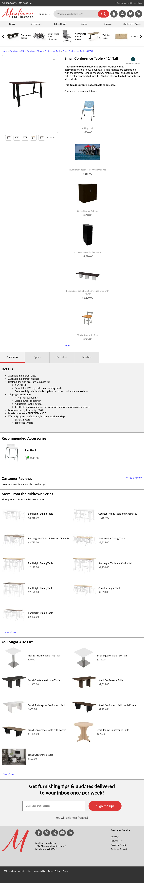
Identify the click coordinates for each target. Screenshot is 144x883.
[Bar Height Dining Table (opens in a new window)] (14, 521)
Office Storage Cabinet (87, 211)
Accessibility (39, 871)
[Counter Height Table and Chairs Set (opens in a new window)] (84, 523)
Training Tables (106, 36)
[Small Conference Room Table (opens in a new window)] (14, 688)
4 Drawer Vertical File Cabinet (87, 252)
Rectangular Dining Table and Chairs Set (49, 538)
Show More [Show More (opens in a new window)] (9, 632)
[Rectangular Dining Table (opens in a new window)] (84, 545)
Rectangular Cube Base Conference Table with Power (87, 292)
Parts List (61, 357)
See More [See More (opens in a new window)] (8, 774)
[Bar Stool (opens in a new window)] (11, 464)
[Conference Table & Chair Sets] (39, 42)
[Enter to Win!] (122, 16)
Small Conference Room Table (44, 680)
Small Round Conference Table (113, 730)
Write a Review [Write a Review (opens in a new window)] (134, 477)
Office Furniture (27, 51)
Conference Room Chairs (80, 36)
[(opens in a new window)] (133, 59)
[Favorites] (130, 16)
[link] (138, 14)
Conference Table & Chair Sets (53, 36)
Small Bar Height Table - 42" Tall (43, 655)
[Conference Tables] (12, 42)
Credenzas (134, 36)
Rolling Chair (87, 128)
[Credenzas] (121, 42)
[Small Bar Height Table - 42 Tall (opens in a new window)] (13, 668)
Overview (12, 357)
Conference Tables (132, 24)
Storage (107, 24)
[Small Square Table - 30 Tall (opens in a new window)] (83, 668)
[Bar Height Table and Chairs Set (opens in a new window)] (84, 573)
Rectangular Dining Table (111, 538)
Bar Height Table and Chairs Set (115, 563)
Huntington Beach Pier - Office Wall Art (88, 169)
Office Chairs (60, 24)
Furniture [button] (44, 14)
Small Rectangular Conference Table (47, 705)
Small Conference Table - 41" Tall (78, 51)
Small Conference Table (110, 680)
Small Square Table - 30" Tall (112, 655)
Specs (37, 357)
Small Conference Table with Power (117, 705)
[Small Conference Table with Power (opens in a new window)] (84, 712)
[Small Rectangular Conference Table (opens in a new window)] (14, 713)
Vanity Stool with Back (87, 335)
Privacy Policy (54, 871)
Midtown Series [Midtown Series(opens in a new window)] (133, 63)
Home (4, 51)
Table (39, 51)
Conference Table (53, 51)
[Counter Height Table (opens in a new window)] (84, 595)
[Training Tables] (94, 42)
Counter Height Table (109, 588)
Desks (12, 24)
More (67, 345)
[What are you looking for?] (78, 14)
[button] (103, 14)
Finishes (86, 357)
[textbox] (53, 806)
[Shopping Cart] (138, 14)
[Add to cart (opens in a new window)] (32, 457)
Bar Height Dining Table (40, 513)
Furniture (14, 51)
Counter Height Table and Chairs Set (117, 513)
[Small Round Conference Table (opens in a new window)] (83, 742)
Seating (84, 24)
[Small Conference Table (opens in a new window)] (84, 687)
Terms (66, 871)
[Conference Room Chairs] (66, 42)
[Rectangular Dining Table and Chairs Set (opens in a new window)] (14, 547)
